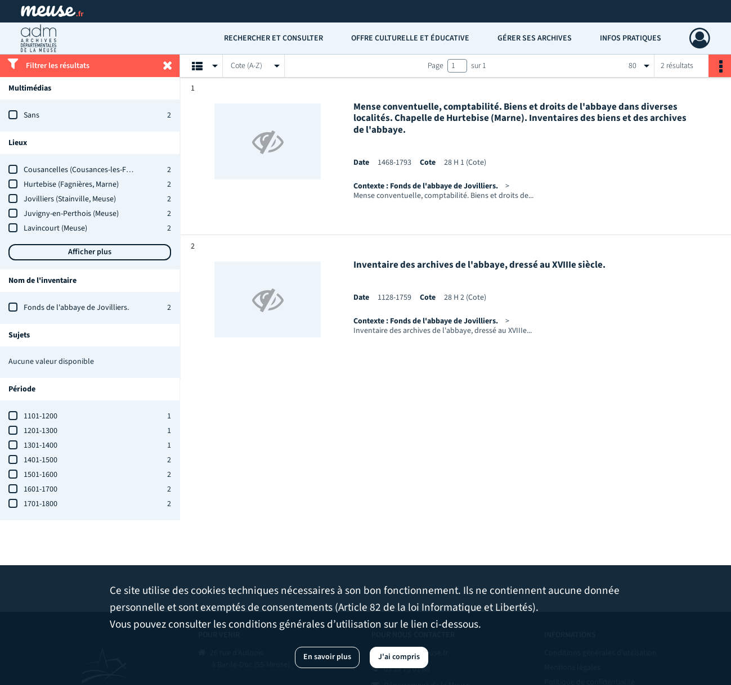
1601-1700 (40, 489)
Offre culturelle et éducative (410, 38)
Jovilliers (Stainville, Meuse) (70, 199)
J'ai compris (399, 657)
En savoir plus (327, 657)
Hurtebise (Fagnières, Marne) (71, 184)
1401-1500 (40, 460)
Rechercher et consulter (273, 38)
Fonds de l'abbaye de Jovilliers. (76, 307)
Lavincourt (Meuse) (55, 228)
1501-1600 (40, 474)
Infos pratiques (630, 38)
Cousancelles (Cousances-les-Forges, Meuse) (98, 169)
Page (435, 65)
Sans (31, 115)
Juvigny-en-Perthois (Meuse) (71, 213)
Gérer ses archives (534, 38)
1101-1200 (40, 416)
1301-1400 (40, 445)
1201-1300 (40, 430)
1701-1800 (40, 504)
